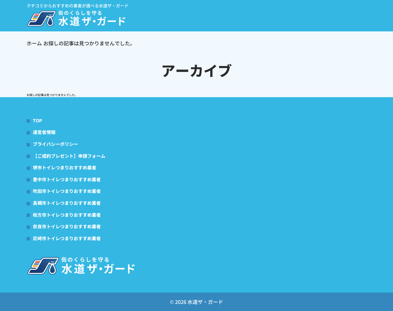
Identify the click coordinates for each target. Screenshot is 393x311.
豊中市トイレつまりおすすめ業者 (67, 179)
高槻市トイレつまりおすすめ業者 (67, 202)
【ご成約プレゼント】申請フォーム (69, 155)
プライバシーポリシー (55, 143)
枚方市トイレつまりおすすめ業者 (67, 214)
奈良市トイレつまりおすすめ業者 (67, 226)
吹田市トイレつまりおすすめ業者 (67, 191)
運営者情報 (44, 132)
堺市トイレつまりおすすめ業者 (64, 167)
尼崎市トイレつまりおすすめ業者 (67, 238)
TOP (37, 120)
